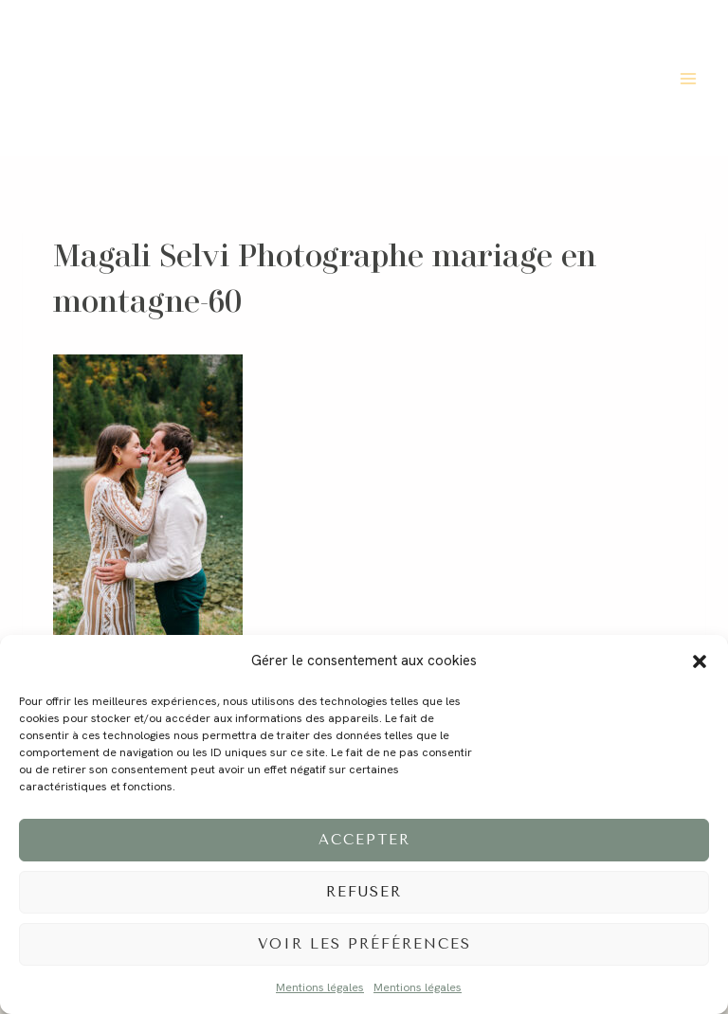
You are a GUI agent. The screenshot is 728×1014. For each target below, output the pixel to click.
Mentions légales (320, 987)
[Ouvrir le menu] (687, 78)
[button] (699, 661)
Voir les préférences (364, 943)
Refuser (364, 891)
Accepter (364, 839)
